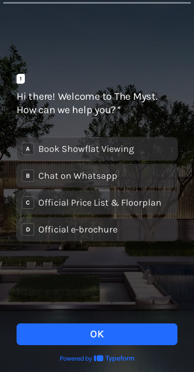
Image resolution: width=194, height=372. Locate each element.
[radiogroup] (97, 189)
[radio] (97, 148)
